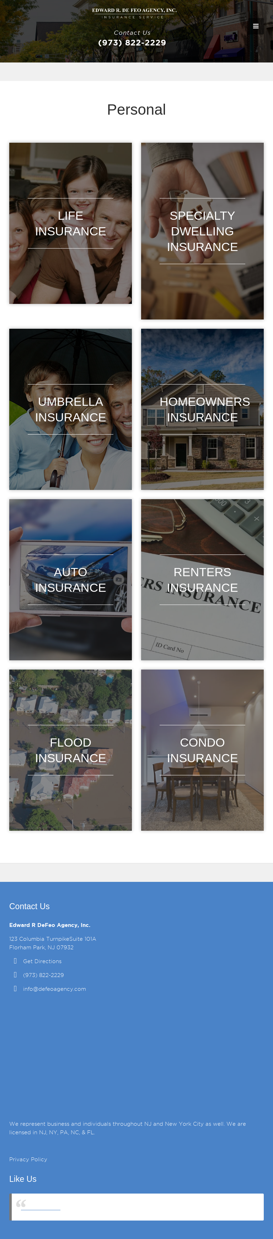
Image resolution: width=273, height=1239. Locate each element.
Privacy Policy (28, 1159)
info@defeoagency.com (54, 989)
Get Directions (42, 961)
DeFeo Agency (40, 1207)
